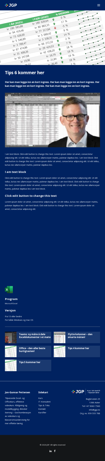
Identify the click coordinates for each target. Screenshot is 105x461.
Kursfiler (42, 412)
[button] (98, 5)
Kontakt (42, 409)
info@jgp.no (94, 409)
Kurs (40, 398)
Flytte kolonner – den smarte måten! (80, 336)
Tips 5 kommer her (29, 362)
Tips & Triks (44, 405)
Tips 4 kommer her (78, 348)
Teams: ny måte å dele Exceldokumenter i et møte (35, 336)
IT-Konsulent (44, 401)
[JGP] (11, 5)
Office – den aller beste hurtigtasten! (32, 350)
